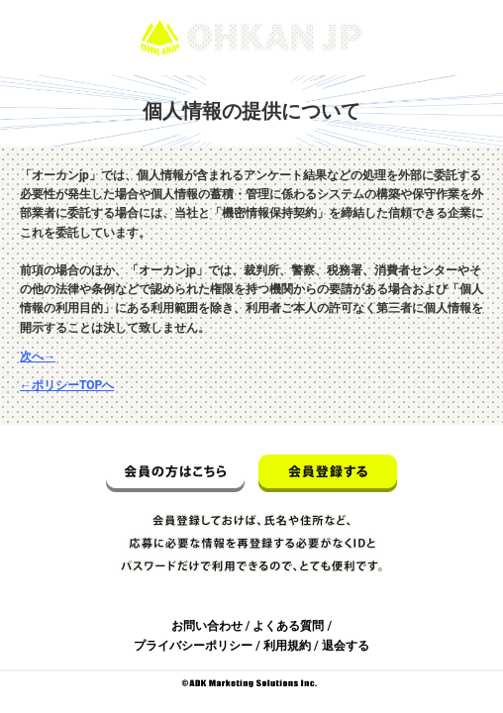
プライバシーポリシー (193, 646)
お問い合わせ (207, 626)
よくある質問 (288, 626)
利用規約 (287, 646)
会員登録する (327, 473)
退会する (345, 646)
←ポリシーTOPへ (67, 385)
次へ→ (37, 356)
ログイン (461, 9)
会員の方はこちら (175, 473)
